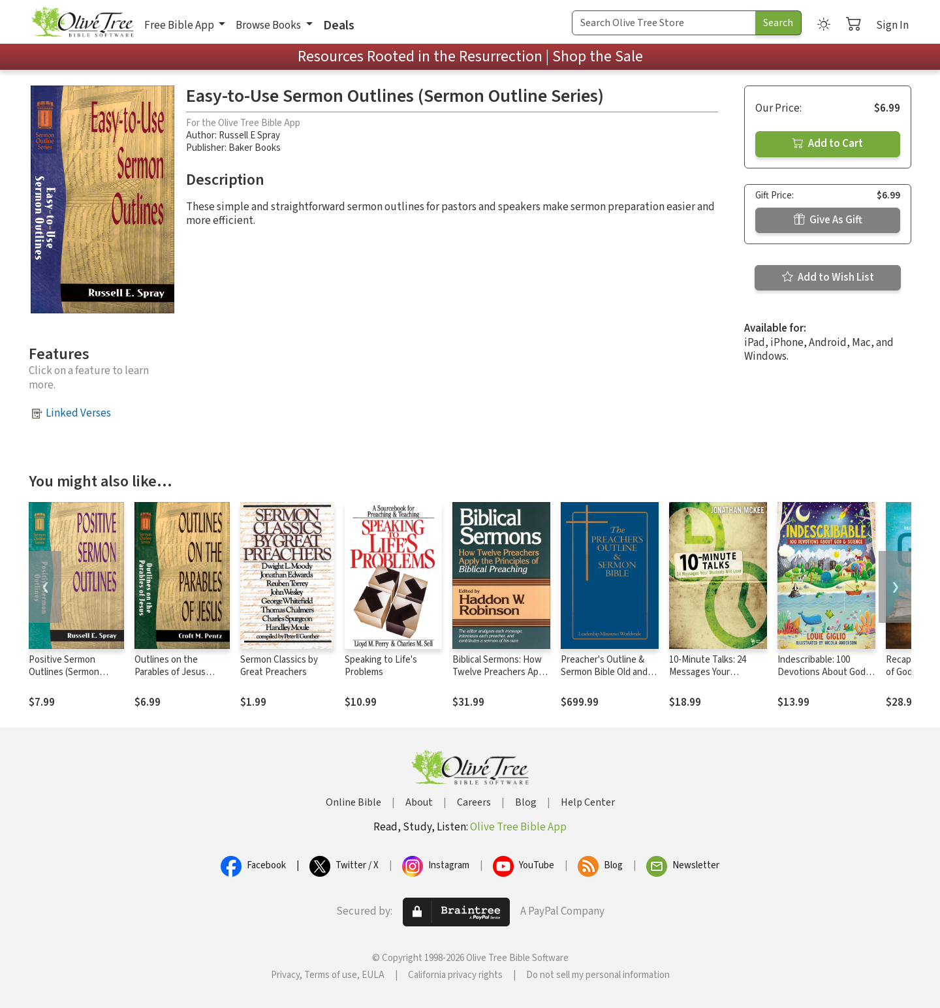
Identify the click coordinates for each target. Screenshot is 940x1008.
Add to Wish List (828, 277)
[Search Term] (664, 22)
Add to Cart (827, 143)
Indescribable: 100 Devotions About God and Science (821, 672)
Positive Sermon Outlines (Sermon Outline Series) (64, 672)
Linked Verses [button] (78, 413)
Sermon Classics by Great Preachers (279, 666)
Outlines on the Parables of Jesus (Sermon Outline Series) (170, 678)
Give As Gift (828, 220)
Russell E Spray (249, 135)
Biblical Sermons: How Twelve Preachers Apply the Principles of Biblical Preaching (501, 678)
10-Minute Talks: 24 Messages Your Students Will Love (707, 672)
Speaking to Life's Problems (381, 666)
